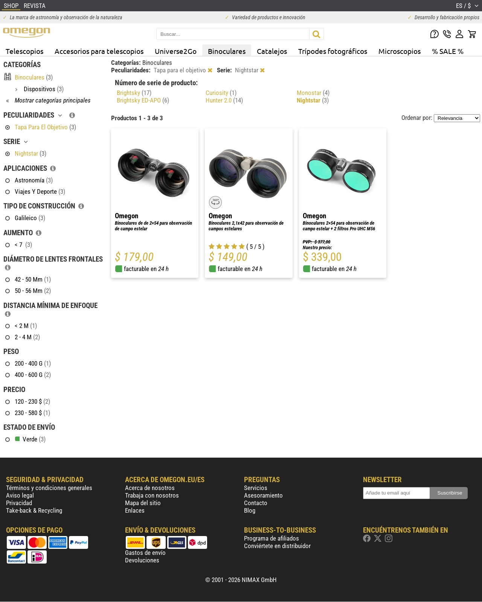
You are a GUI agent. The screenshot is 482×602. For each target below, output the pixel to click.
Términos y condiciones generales (49, 488)
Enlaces (135, 510)
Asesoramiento (263, 495)
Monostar (313, 93)
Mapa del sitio (143, 503)
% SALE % (448, 50)
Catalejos (272, 50)
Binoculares (227, 50)
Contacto (255, 503)
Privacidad (19, 503)
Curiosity (221, 93)
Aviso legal (20, 495)
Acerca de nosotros (150, 488)
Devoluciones (142, 560)
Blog (249, 510)
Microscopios (399, 50)
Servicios (255, 488)
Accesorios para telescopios (99, 50)
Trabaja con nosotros (152, 495)
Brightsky (134, 93)
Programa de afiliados (271, 538)
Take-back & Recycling (34, 510)
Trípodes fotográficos (332, 50)
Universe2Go (176, 50)
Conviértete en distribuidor (277, 546)
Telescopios (24, 50)
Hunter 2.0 (224, 100)
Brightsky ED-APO (143, 100)
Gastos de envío (145, 552)
